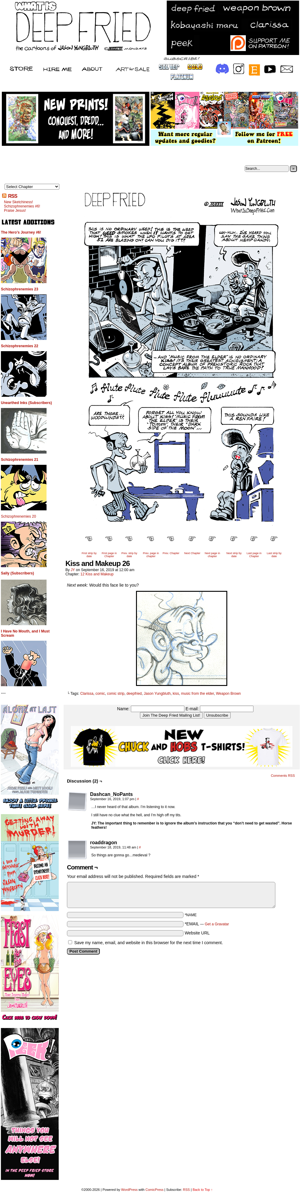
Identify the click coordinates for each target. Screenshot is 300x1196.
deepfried (134, 693)
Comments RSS (283, 775)
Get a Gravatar (217, 924)
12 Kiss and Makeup (96, 574)
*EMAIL (207, 923)
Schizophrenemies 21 (19, 459)
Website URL (197, 932)
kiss (176, 693)
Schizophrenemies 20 (18, 516)
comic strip (115, 693)
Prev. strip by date (129, 555)
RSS (12, 196)
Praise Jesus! (15, 210)
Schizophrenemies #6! (22, 206)
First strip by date (89, 555)
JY (73, 570)
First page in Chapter (109, 555)
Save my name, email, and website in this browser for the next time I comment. (148, 942)
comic (100, 693)
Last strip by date (274, 555)
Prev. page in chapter (151, 555)
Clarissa (86, 693)
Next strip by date (234, 555)
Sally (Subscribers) (17, 573)
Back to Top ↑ (203, 1189)
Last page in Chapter (253, 555)
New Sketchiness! (18, 202)
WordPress (129, 1189)
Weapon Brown (228, 693)
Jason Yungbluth (157, 693)
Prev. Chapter (171, 553)
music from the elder (197, 693)
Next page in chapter (212, 555)
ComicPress (154, 1189)
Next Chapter (192, 553)
